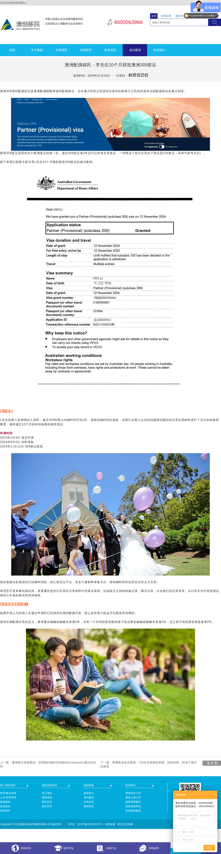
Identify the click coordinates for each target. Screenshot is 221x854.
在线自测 (166, 15)
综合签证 (5, 806)
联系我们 (159, 50)
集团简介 (89, 793)
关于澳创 (37, 50)
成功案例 (135, 50)
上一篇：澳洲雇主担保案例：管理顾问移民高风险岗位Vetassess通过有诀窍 (48, 764)
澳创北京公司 (133, 793)
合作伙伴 (89, 801)
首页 (12, 50)
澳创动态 (89, 806)
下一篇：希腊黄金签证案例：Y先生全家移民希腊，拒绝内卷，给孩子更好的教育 (148, 764)
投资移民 (5, 801)
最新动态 (47, 797)
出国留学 (86, 50)
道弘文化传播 (125, 824)
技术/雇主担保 (8, 793)
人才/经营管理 (8, 797)
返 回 (210, 763)
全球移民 (61, 50)
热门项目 (47, 793)
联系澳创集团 (133, 810)
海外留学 (5, 810)
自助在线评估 (133, 806)
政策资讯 (110, 50)
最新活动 (181, 15)
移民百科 (47, 801)
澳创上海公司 (133, 797)
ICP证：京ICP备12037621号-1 (85, 824)
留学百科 (47, 806)
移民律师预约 (133, 801)
